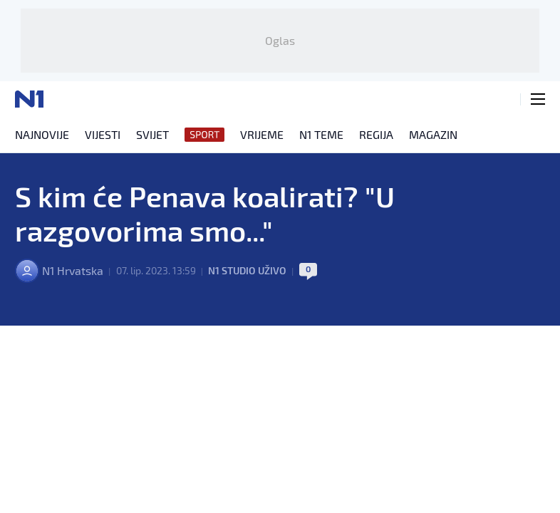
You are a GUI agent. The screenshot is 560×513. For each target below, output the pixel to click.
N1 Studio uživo (247, 270)
